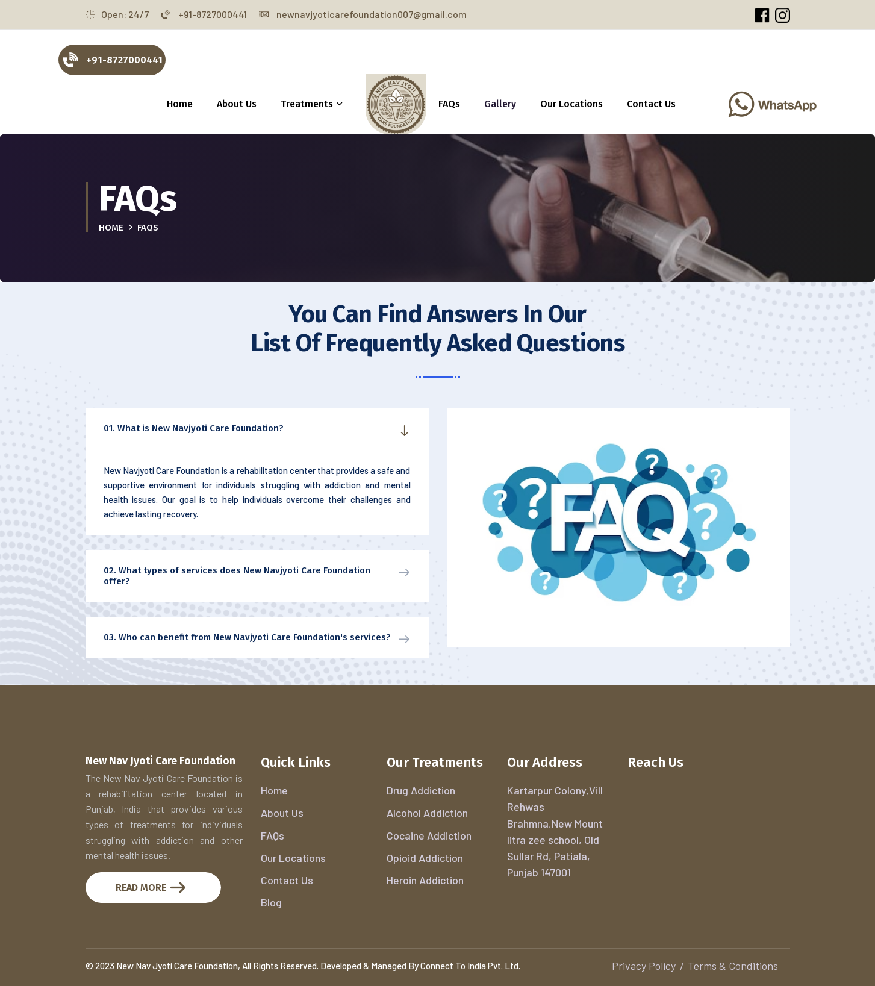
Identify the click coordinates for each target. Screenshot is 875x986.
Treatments (307, 104)
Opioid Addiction (425, 857)
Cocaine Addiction (429, 835)
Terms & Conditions (733, 965)
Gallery (500, 104)
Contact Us (651, 104)
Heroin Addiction (425, 880)
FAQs (449, 104)
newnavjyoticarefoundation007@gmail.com (363, 14)
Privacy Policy (644, 965)
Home (180, 104)
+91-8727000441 (204, 14)
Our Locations (571, 104)
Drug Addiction (421, 790)
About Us (237, 104)
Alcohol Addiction (427, 812)
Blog (271, 902)
